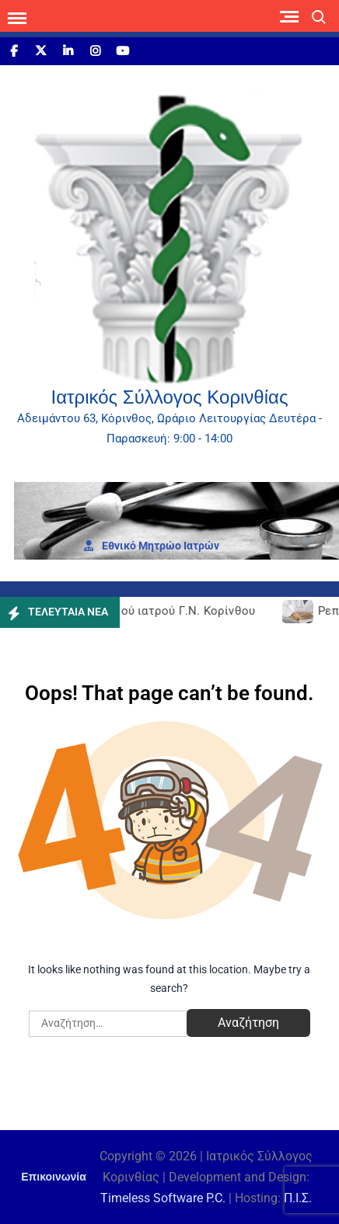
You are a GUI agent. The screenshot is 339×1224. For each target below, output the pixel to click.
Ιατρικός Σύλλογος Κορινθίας (169, 397)
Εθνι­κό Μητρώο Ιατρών (151, 545)
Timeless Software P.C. (162, 1198)
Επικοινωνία (53, 1176)
